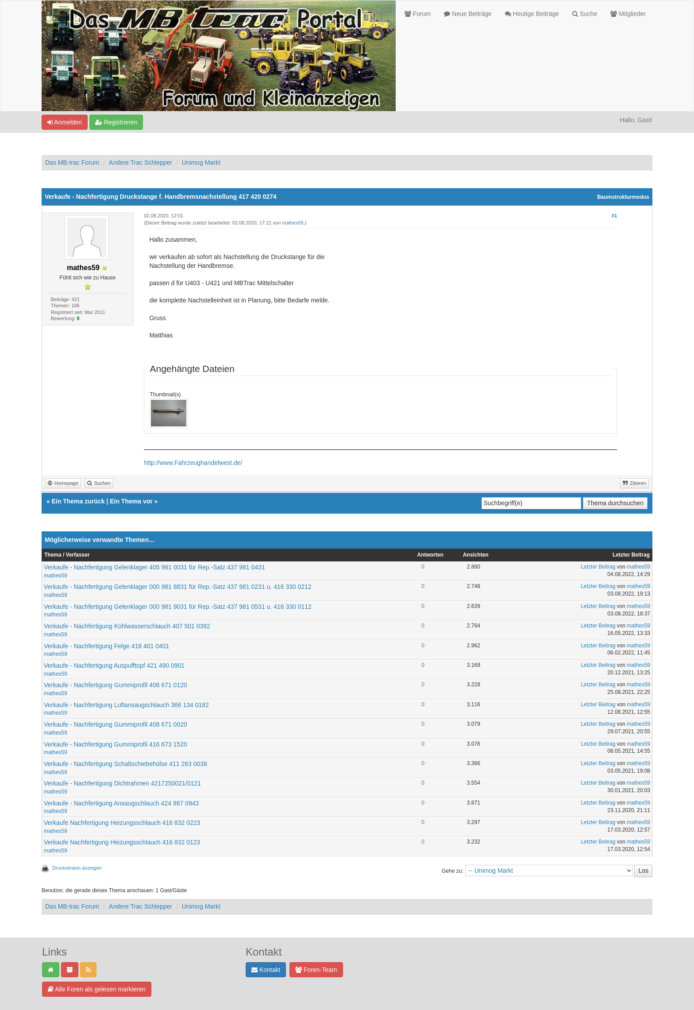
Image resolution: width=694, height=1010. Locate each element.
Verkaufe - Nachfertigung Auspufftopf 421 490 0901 (114, 665)
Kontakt (265, 969)
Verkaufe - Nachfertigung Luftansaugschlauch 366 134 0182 (126, 704)
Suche (585, 13)
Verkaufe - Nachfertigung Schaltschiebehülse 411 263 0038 (125, 763)
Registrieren (116, 122)
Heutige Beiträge (532, 13)
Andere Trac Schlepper (140, 162)
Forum (418, 13)
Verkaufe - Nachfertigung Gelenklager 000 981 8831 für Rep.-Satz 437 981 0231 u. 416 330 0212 (178, 586)
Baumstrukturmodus (623, 197)
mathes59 (292, 222)
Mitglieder (628, 13)
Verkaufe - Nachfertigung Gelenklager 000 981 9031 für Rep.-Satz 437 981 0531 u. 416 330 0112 (178, 606)
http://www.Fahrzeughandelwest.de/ (193, 462)
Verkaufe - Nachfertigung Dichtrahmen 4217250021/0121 (122, 783)
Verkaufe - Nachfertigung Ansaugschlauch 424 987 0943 (121, 803)
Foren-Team (316, 969)
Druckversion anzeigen (77, 868)
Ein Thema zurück (78, 501)
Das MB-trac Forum (72, 162)
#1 (614, 215)
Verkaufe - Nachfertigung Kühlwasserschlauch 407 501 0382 (127, 626)
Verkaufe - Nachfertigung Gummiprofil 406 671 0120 (115, 685)
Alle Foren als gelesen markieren (97, 989)
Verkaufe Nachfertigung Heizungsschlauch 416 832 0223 (122, 822)
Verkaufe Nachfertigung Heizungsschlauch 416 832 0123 (122, 842)
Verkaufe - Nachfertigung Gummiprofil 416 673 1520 (115, 744)
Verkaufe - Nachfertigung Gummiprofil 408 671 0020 (115, 724)
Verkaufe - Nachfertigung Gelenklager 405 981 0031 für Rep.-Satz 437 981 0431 (154, 567)
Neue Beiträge (467, 13)
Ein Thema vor (131, 501)
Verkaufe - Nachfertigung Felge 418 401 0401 (106, 646)
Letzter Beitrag (598, 567)
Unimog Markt (201, 162)
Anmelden (64, 122)
